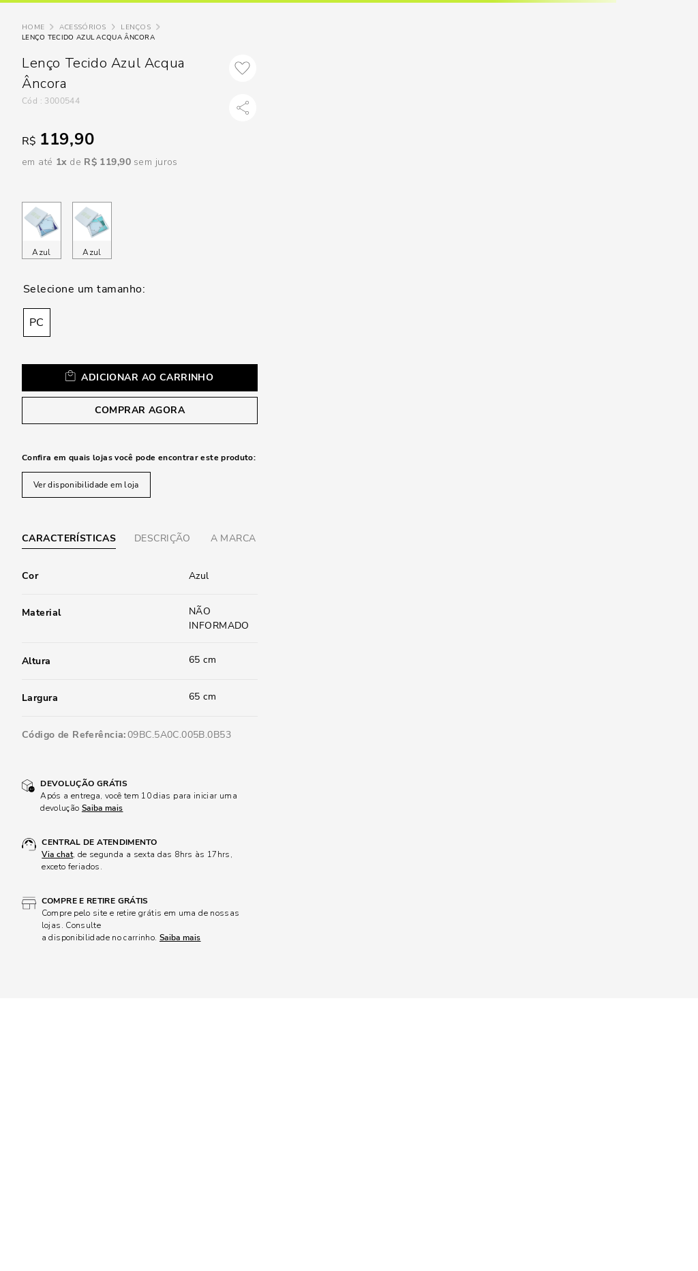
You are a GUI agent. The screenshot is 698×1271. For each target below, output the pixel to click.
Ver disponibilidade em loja (86, 484)
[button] (36, 322)
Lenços (136, 27)
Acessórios (82, 27)
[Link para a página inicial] (33, 28)
